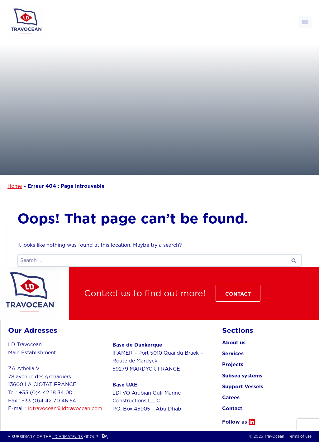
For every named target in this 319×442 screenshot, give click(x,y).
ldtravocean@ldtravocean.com (65, 408)
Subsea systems (242, 375)
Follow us (234, 421)
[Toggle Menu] (305, 22)
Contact (232, 408)
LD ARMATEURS (67, 436)
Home (14, 185)
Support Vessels (242, 386)
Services (233, 353)
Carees (231, 397)
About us (233, 342)
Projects (232, 364)
